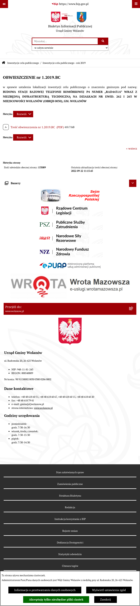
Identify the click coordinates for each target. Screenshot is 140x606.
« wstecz (131, 148)
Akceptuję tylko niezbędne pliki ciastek (56, 599)
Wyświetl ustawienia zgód (109, 590)
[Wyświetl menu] (136, 4)
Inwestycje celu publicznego (23, 63)
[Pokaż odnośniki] (4, 4)
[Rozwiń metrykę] (23, 114)
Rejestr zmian (70, 531)
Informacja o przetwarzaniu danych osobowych (44, 590)
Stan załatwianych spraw (70, 472)
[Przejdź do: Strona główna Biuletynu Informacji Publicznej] (3, 63)
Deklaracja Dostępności (70, 542)
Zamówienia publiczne (70, 484)
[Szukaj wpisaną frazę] (103, 41)
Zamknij (105, 599)
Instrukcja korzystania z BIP (70, 519)
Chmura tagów (70, 566)
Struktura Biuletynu (70, 495)
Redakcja (70, 507)
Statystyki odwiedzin (70, 554)
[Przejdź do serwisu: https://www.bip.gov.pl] (70, 4)
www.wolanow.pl (43, 408)
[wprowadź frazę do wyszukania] (65, 41)
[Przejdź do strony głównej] (70, 23)
